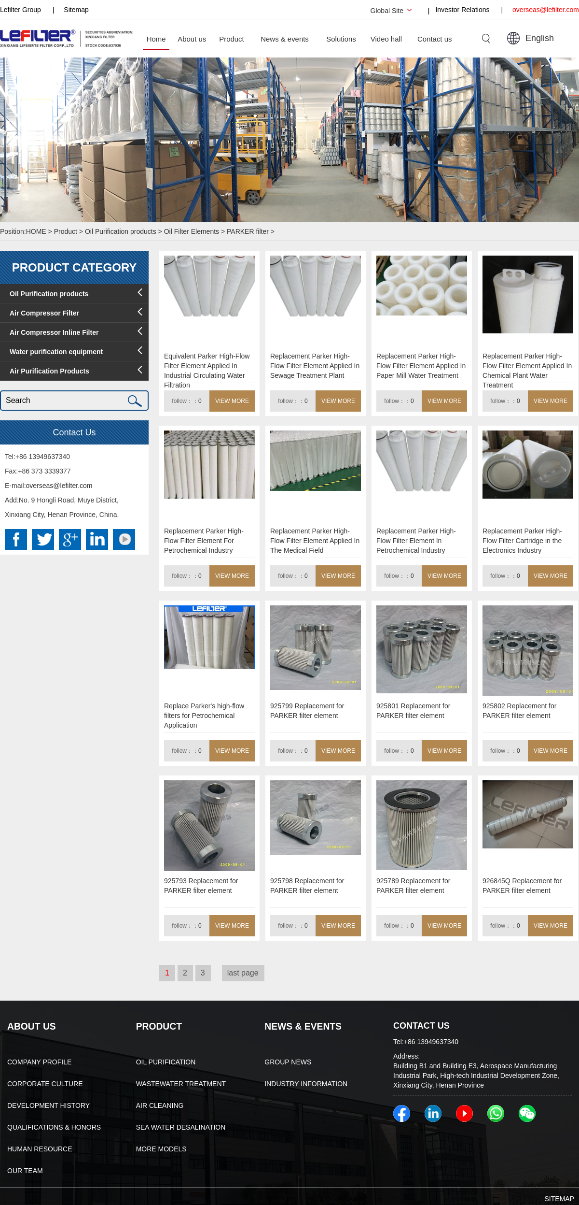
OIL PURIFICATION (166, 1061)
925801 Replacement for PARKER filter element (413, 710)
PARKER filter (248, 231)
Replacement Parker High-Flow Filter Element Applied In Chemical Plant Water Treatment (527, 367)
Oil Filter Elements (191, 231)
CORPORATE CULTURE (45, 1083)
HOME (37, 231)
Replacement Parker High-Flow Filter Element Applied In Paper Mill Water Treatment (421, 365)
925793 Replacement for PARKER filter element (201, 885)
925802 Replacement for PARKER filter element (519, 710)
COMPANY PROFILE (39, 1061)
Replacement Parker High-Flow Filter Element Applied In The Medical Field (314, 540)
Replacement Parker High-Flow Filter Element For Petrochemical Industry (204, 540)
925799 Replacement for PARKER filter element (307, 710)
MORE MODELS (161, 1148)
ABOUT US (30, 1026)
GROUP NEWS (287, 1061)
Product (65, 231)
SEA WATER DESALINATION (181, 1126)
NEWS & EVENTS (300, 1026)
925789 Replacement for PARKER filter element (413, 885)
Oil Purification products (120, 231)
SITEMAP (559, 1198)
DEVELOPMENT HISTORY (48, 1104)
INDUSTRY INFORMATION (305, 1083)
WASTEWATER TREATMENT (181, 1083)
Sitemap (76, 10)
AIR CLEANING (160, 1104)
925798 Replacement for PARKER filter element (307, 885)
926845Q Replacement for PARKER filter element (522, 885)
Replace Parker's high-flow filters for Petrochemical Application (204, 715)
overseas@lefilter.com (545, 10)
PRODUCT (157, 1026)
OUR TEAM (25, 1170)
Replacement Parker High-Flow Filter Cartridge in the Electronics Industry (522, 540)
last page (243, 973)
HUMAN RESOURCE (39, 1148)
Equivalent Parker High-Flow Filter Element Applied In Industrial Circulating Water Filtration (206, 367)
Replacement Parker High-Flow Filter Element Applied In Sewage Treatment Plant (314, 365)
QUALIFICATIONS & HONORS (54, 1126)
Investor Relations (463, 10)
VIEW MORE (232, 401)
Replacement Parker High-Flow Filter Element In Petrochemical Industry (416, 540)
